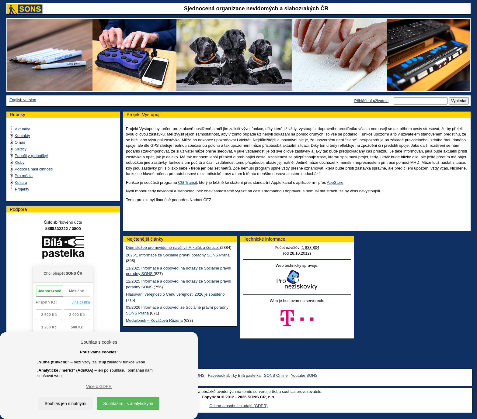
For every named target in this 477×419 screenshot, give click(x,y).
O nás (20, 142)
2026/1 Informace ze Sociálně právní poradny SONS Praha (178, 255)
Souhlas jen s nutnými (65, 403)
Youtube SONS (304, 375)
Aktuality (22, 129)
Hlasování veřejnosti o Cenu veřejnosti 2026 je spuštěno (175, 294)
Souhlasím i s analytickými (128, 403)
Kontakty (22, 135)
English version (22, 100)
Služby (20, 149)
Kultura (21, 182)
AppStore (335, 182)
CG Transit (187, 182)
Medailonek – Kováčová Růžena (154, 320)
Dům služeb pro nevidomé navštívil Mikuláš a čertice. (173, 247)
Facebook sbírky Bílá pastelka (234, 375)
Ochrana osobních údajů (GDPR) (238, 406)
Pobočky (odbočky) (31, 155)
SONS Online (276, 375)
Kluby (20, 162)
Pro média (24, 175)
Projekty (22, 189)
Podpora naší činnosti (34, 169)
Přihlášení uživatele (371, 100)
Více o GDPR (99, 386)
